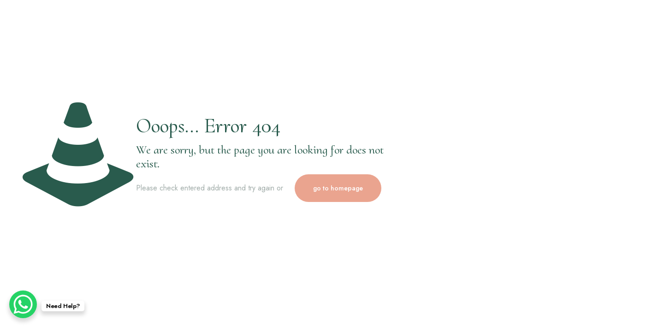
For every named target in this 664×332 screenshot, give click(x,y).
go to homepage (338, 188)
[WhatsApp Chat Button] (23, 304)
